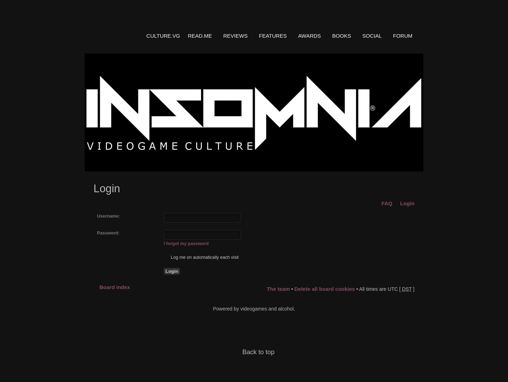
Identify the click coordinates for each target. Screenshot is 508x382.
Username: (108, 216)
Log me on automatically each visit (201, 257)
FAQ (386, 203)
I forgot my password (186, 243)
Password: (108, 233)
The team (278, 289)
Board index (114, 287)
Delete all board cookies (324, 289)
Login (407, 203)
